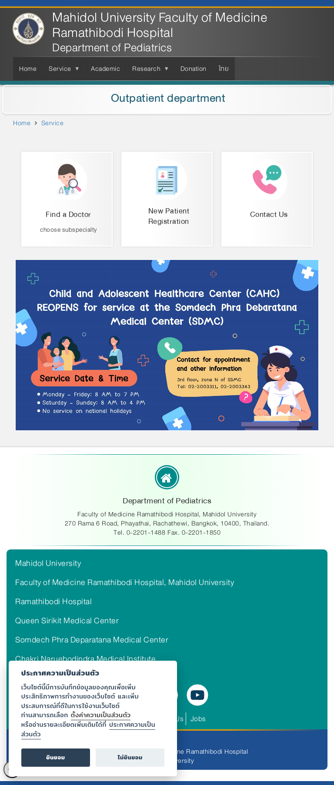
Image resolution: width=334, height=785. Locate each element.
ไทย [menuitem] (224, 68)
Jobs (198, 718)
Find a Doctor (68, 214)
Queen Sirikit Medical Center (67, 621)
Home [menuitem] (28, 68)
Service (52, 123)
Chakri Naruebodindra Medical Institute (85, 659)
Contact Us (269, 214)
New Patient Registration (169, 216)
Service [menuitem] (62, 71)
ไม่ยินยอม (130, 757)
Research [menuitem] (148, 71)
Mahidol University (48, 563)
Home (21, 123)
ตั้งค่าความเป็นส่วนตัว (101, 715)
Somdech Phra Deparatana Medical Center (91, 640)
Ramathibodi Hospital (53, 602)
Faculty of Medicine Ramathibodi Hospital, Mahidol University (124, 582)
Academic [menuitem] (105, 68)
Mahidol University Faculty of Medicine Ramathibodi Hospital (159, 25)
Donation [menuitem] (193, 68)
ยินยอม (55, 757)
